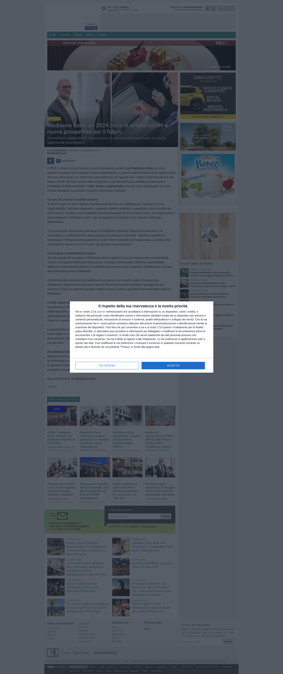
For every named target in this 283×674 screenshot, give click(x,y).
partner (101, 311)
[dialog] (141, 337)
